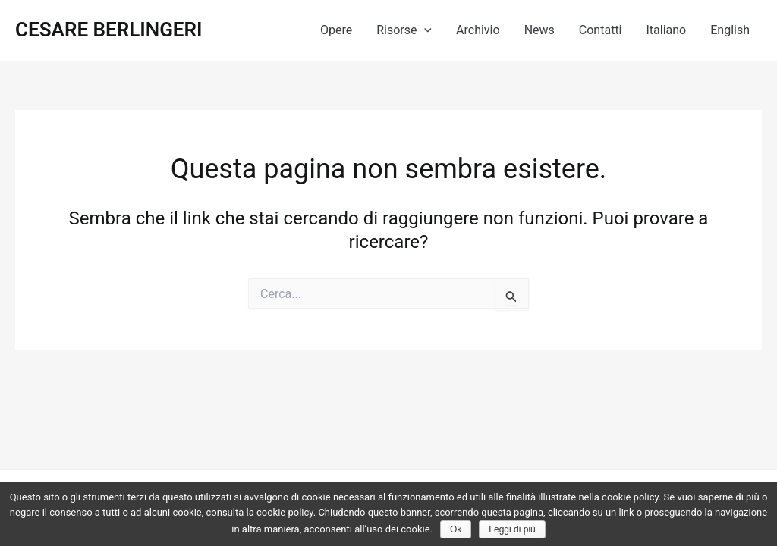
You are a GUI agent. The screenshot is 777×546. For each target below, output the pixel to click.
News (539, 30)
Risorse (404, 30)
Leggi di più (512, 529)
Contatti (600, 30)
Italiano (666, 30)
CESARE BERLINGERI (109, 29)
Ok (455, 529)
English (730, 30)
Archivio (478, 30)
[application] (424, 30)
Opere (336, 30)
